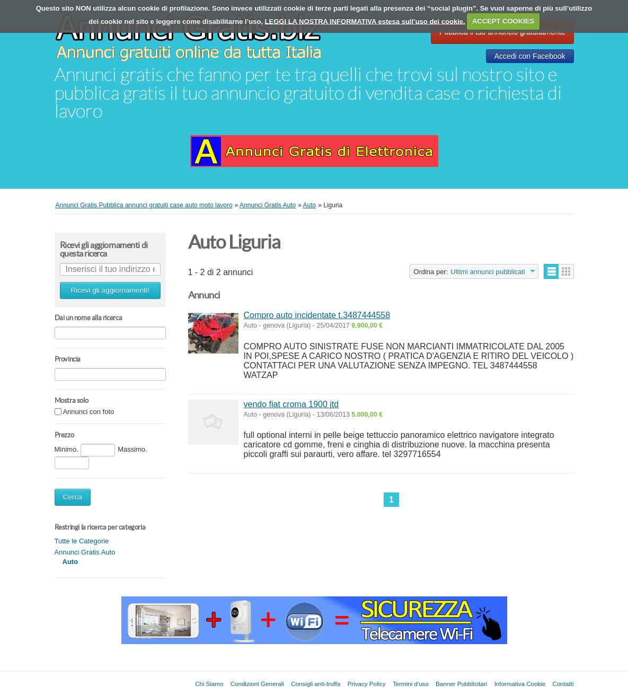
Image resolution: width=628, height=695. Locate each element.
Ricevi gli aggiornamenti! (109, 290)
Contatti (563, 683)
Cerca (72, 497)
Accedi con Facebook (529, 56)
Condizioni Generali (257, 683)
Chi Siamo (209, 683)
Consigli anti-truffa (315, 683)
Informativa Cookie (520, 683)
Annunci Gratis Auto (85, 552)
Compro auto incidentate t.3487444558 (317, 315)
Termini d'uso (411, 683)
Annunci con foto (88, 412)
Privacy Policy (367, 683)
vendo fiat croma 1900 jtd (291, 404)
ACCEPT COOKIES (503, 21)
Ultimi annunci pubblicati (487, 272)
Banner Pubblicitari (461, 683)
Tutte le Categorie (82, 541)
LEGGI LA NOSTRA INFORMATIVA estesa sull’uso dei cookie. (365, 21)
